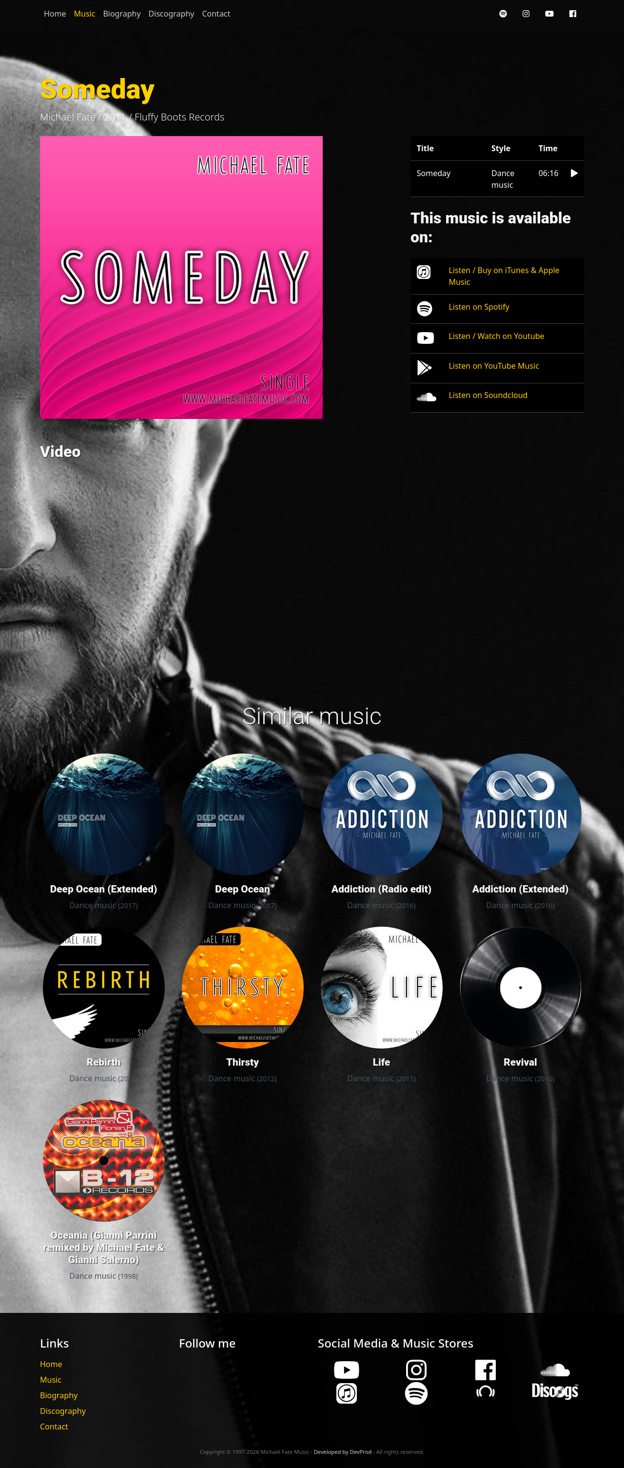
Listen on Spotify (478, 306)
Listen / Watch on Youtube (496, 336)
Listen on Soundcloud (487, 395)
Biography (121, 13)
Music (85, 13)
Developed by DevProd (342, 1451)
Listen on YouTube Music (493, 365)
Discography (172, 13)
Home (55, 13)
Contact (216, 13)
